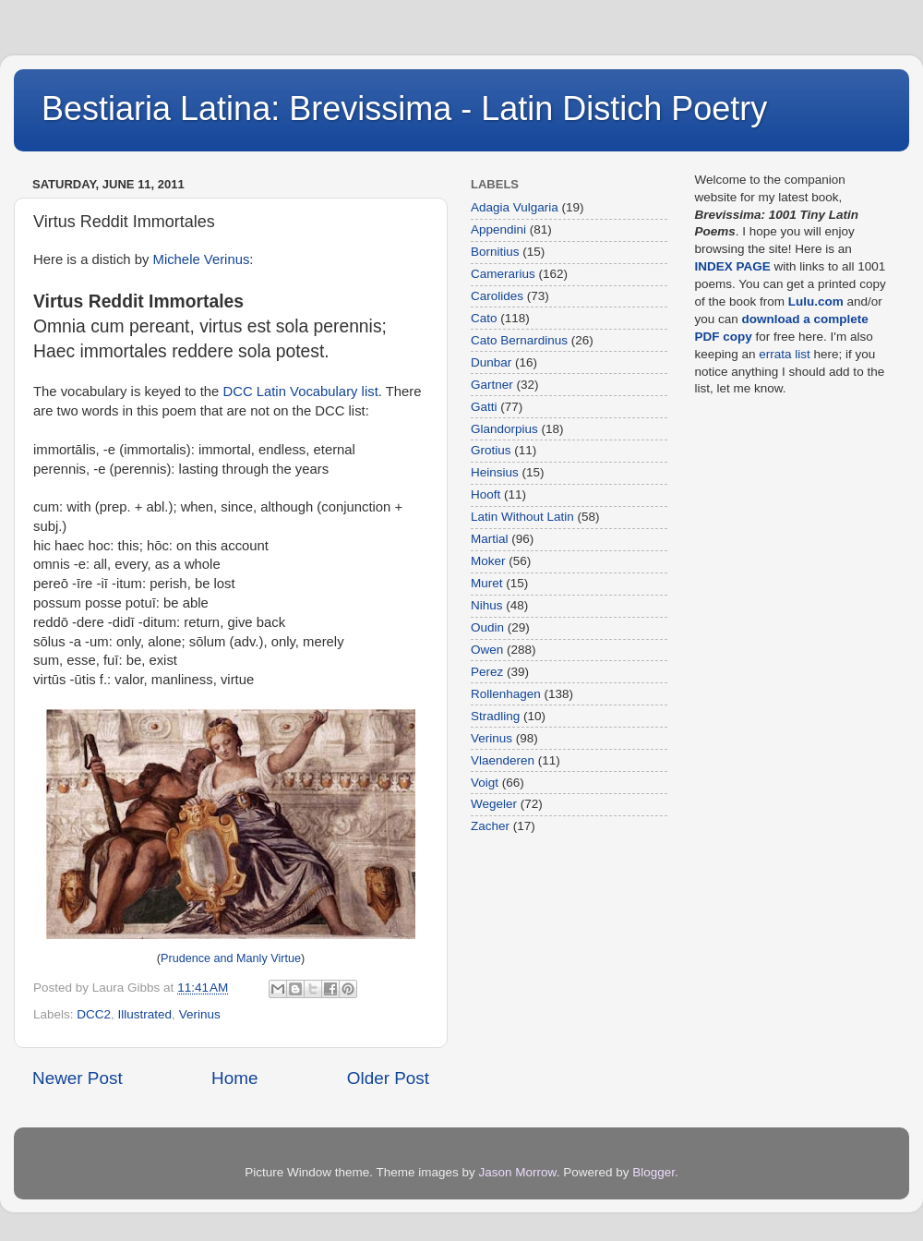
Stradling (495, 716)
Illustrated (145, 1014)
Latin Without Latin (522, 517)
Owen (487, 650)
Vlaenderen (502, 760)
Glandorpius (504, 429)
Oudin (487, 627)
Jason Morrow (518, 1172)
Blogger (653, 1172)
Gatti (484, 407)
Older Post (388, 1078)
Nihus (487, 605)
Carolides (497, 296)
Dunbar (491, 362)
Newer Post (77, 1078)
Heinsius (495, 472)
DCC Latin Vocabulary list (300, 391)
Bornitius (495, 252)
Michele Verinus (201, 259)
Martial (490, 539)
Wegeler (494, 804)
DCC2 (94, 1014)
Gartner (492, 385)
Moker (488, 561)
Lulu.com (816, 301)
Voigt (484, 782)
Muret (487, 583)
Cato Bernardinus (519, 340)
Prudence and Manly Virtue (231, 958)
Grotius (491, 450)
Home (234, 1078)
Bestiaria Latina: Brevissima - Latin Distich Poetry (404, 108)
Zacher (490, 826)
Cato (484, 318)
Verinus (200, 1014)
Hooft (485, 494)
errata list (784, 354)
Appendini (498, 229)
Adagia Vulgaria (514, 207)
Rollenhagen (506, 694)
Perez (487, 672)
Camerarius (503, 274)
